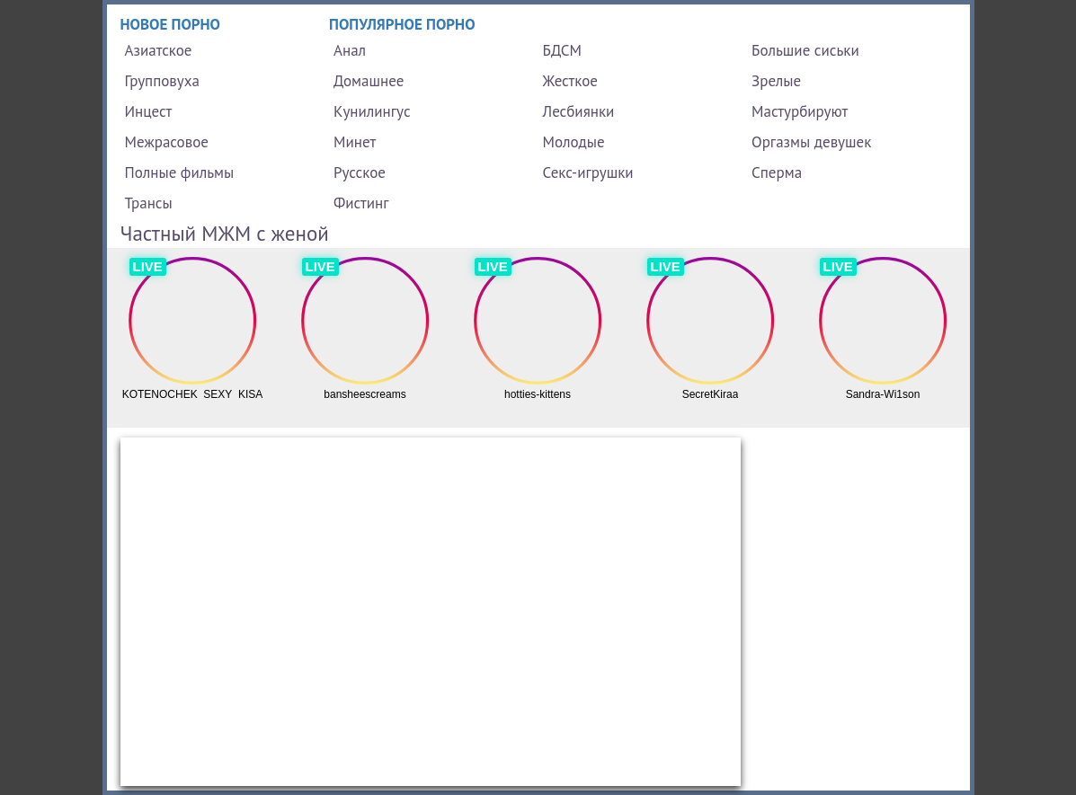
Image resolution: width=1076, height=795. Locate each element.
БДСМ (562, 50)
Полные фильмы (180, 172)
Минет (354, 142)
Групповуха (162, 81)
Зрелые (776, 81)
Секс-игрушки (588, 172)
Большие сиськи (805, 50)
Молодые (574, 142)
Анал (349, 50)
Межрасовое (167, 142)
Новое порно (170, 24)
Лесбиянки (579, 111)
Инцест (149, 111)
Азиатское (158, 50)
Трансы (149, 203)
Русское (359, 172)
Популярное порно (402, 24)
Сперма (776, 172)
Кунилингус (372, 111)
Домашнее (368, 81)
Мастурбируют (799, 111)
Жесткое (570, 81)
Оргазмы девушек (811, 142)
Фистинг (360, 203)
